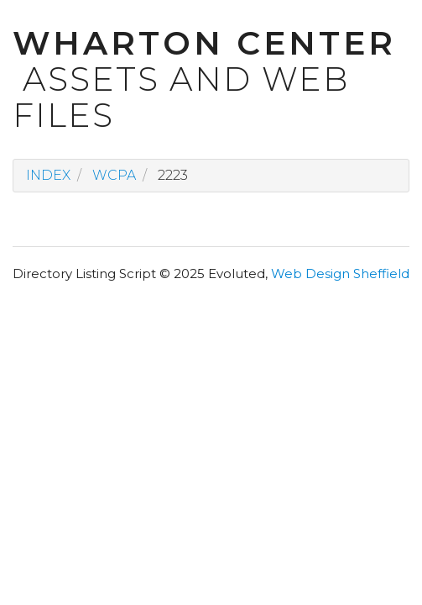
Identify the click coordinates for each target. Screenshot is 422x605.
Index (48, 175)
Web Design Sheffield (340, 273)
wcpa (114, 175)
